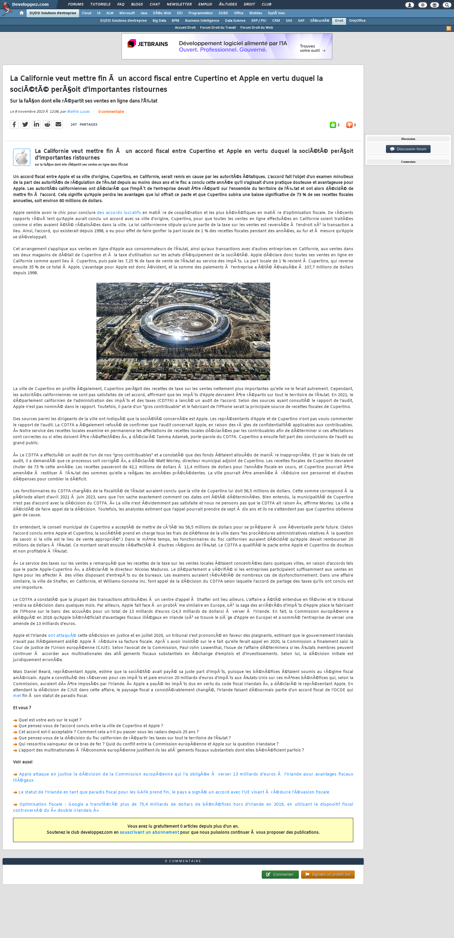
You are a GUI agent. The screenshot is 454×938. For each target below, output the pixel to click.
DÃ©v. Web (162, 13)
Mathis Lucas (78, 111)
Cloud (86, 13)
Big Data (159, 21)
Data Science (235, 21)
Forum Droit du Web (256, 28)
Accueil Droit (185, 28)
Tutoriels (100, 4)
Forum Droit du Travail (218, 28)
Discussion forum (408, 149)
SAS (289, 21)
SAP (301, 21)
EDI (180, 13)
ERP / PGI (258, 21)
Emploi (205, 4)
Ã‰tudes (227, 4)
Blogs (137, 4)
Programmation (200, 13)
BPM (175, 21)
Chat (154, 4)
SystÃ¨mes (276, 13)
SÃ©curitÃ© (319, 21)
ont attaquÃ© (62, 636)
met (17, 696)
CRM (276, 21)
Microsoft (127, 13)
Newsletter (179, 4)
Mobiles (255, 13)
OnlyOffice (357, 21)
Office (239, 13)
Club (266, 4)
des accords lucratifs (119, 213)
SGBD (223, 13)
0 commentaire (111, 112)
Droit (249, 4)
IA (98, 13)
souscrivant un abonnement (149, 832)
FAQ (121, 4)
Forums (75, 4)
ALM (110, 13)
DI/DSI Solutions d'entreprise (53, 13)
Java (143, 13)
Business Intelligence (202, 21)
